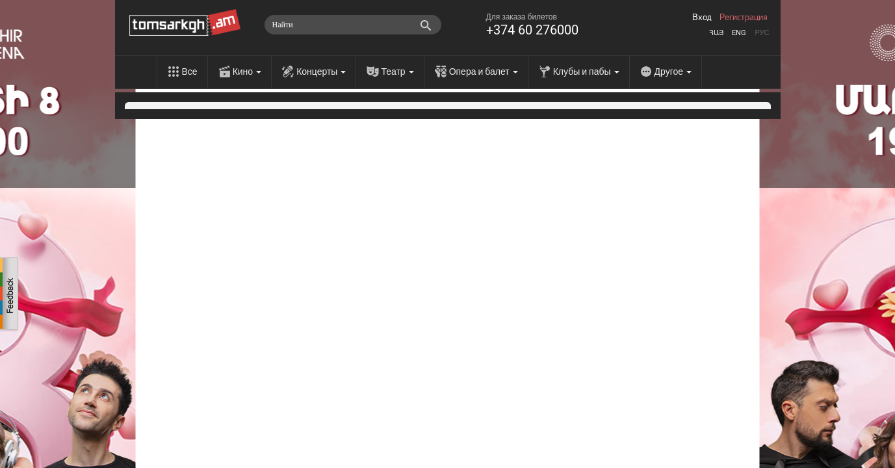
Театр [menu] (397, 71)
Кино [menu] (247, 71)
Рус (762, 33)
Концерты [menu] (321, 71)
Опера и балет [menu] (483, 71)
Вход (702, 17)
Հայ (716, 33)
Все (190, 71)
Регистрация (744, 17)
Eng (739, 33)
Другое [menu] (673, 71)
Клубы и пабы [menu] (586, 71)
